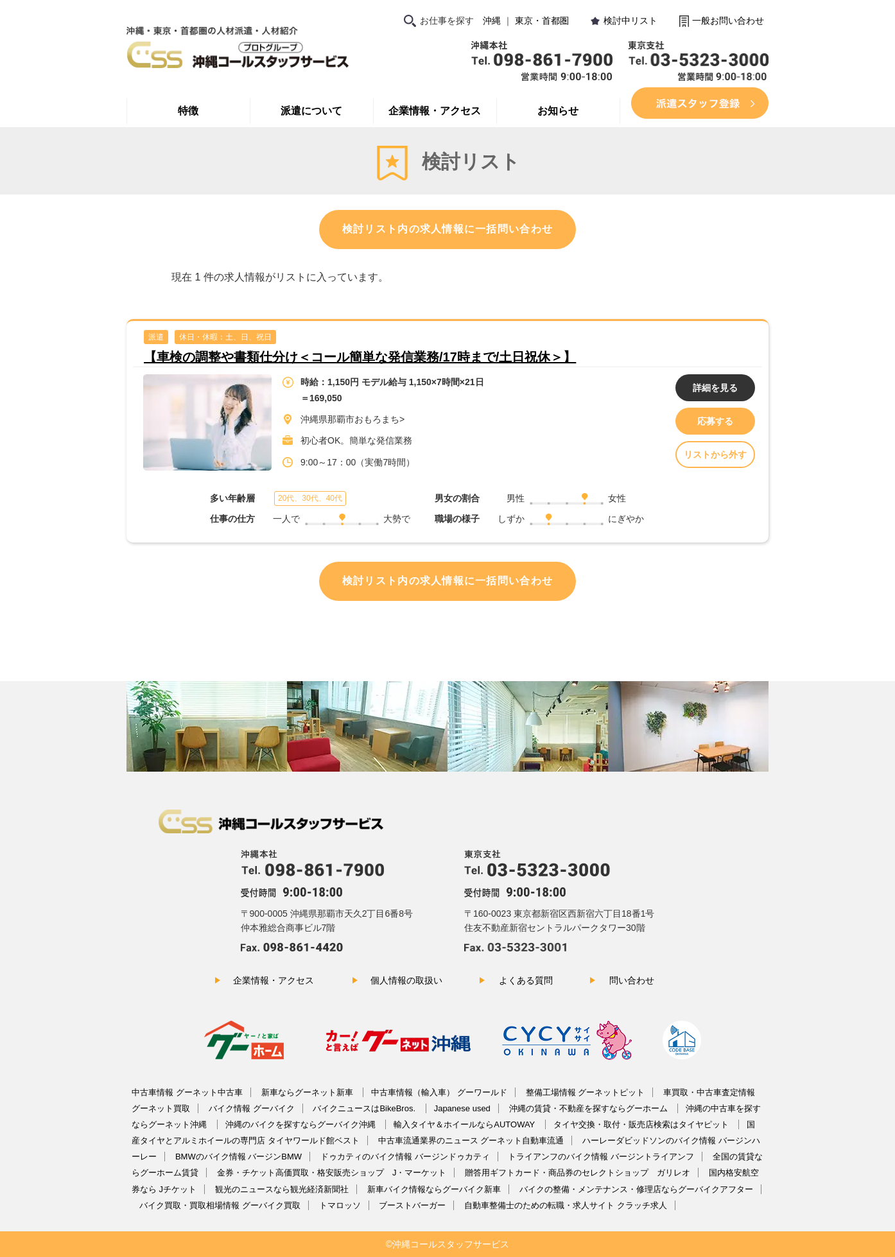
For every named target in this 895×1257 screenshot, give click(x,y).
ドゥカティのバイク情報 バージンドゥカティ (405, 1156)
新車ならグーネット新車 (308, 1092)
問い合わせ (631, 980)
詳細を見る (715, 388)
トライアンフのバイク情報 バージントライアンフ (601, 1156)
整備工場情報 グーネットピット (585, 1092)
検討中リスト (630, 20)
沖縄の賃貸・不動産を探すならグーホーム (589, 1108)
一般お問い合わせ (728, 20)
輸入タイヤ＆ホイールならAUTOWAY (465, 1124)
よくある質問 (526, 980)
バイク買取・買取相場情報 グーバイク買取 (219, 1205)
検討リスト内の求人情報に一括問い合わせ (447, 228)
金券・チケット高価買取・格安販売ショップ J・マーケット (332, 1172)
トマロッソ (340, 1205)
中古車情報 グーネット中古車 (187, 1092)
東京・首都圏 (542, 20)
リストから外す (715, 454)
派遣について (311, 110)
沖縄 (492, 20)
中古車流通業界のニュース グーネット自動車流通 (471, 1140)
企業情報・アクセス (434, 110)
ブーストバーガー (412, 1205)
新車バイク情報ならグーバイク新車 (434, 1189)
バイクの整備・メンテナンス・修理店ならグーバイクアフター (636, 1189)
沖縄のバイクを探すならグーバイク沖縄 (301, 1124)
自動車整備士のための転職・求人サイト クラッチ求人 (565, 1205)
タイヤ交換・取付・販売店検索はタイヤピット (642, 1124)
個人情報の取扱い (406, 980)
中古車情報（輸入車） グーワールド (439, 1092)
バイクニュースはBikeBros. (365, 1108)
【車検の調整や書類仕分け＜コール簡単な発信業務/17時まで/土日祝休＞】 (360, 357)
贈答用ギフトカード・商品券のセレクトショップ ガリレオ (577, 1172)
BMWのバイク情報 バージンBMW (238, 1156)
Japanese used (462, 1108)
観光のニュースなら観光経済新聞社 (282, 1189)
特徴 (188, 110)
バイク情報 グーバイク (252, 1108)
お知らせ (557, 110)
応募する (715, 421)
